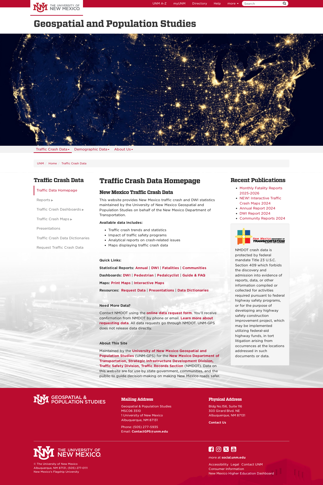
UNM (40, 163)
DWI (155, 268)
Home (52, 163)
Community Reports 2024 (262, 218)
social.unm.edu (234, 457)
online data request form (169, 313)
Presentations (161, 290)
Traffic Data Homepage (57, 190)
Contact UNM (252, 464)
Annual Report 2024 (258, 208)
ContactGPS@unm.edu (150, 431)
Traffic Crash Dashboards (59, 209)
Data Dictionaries (193, 290)
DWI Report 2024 (255, 213)
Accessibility (218, 464)
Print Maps (121, 283)
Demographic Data (91, 150)
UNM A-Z (160, 3)
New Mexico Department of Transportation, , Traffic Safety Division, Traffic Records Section (159, 361)
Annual (141, 268)
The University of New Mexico (56, 8)
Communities (194, 268)
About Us (123, 150)
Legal (235, 464)
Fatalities (170, 268)
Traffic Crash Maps (53, 219)
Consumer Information (226, 469)
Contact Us (217, 422)
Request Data (133, 290)
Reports (43, 200)
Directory (199, 3)
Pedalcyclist (168, 275)
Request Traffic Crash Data (60, 248)
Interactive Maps (149, 283)
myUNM (179, 3)
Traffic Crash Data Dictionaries (63, 238)
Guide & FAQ (193, 275)
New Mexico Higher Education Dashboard (241, 473)
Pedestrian (144, 275)
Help (217, 3)
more (233, 3)
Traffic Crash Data (53, 150)
